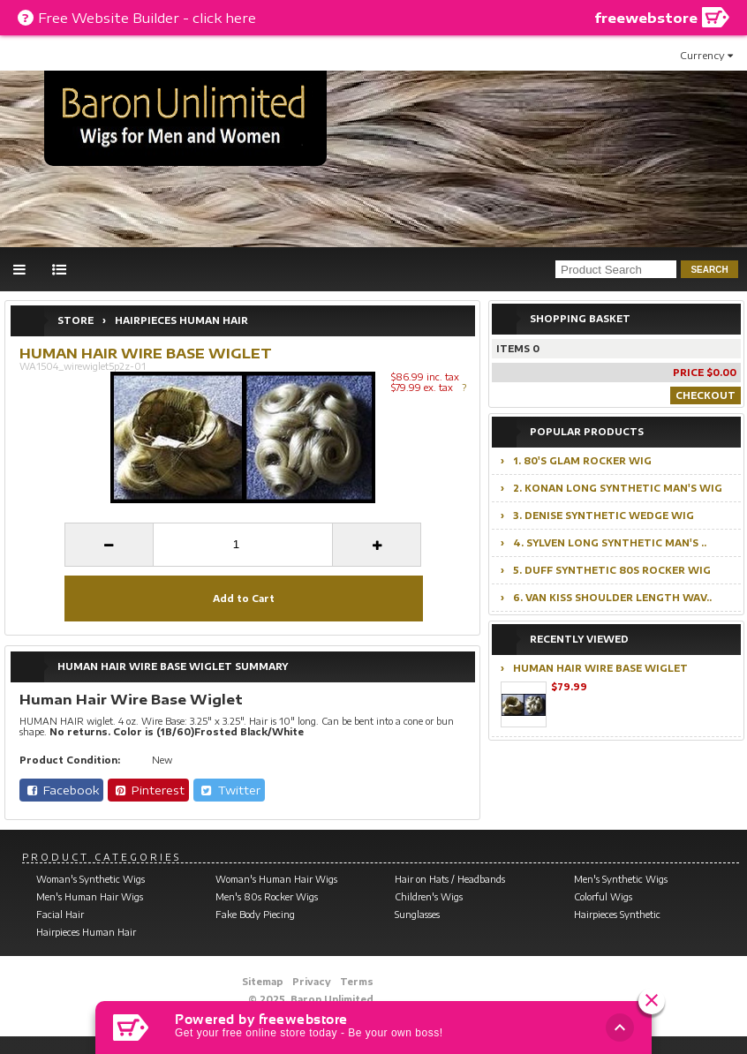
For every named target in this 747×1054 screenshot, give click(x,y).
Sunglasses (417, 914)
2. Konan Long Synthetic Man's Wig (617, 488)
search (709, 270)
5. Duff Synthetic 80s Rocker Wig (612, 570)
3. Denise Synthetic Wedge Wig (603, 515)
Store (75, 320)
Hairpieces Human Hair (181, 320)
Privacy (311, 981)
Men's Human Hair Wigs (89, 897)
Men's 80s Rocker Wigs (266, 897)
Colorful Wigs (603, 897)
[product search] (615, 269)
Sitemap (262, 981)
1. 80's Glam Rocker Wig (582, 460)
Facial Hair (60, 914)
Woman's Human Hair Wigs (276, 879)
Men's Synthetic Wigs (621, 879)
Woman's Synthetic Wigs (90, 879)
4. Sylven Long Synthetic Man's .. (609, 543)
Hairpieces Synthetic (617, 914)
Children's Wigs (429, 897)
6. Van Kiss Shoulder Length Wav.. (612, 597)
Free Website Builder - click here (147, 18)
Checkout (705, 395)
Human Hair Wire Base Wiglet (600, 668)
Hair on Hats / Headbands (450, 879)
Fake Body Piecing (255, 914)
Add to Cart (244, 598)
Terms (357, 981)
